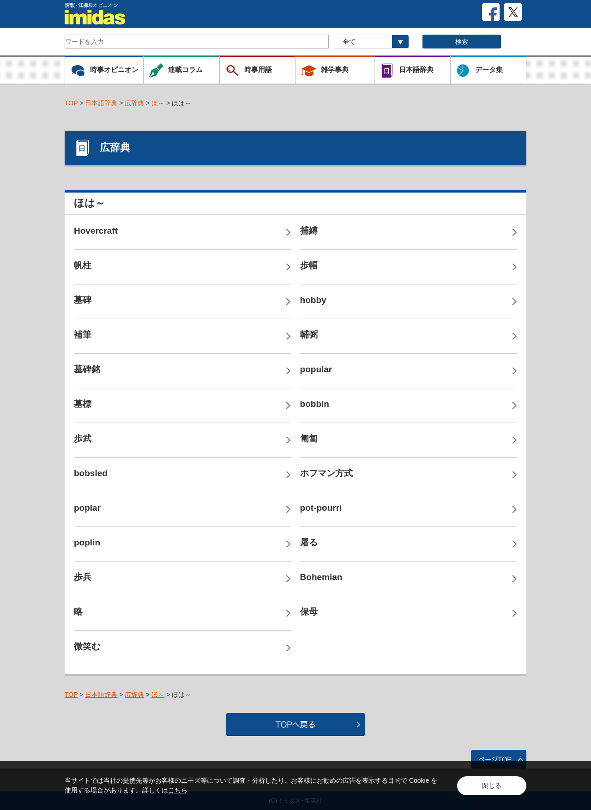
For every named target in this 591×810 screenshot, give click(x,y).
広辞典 (134, 103)
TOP (71, 103)
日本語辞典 (101, 103)
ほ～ (157, 103)
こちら (177, 790)
